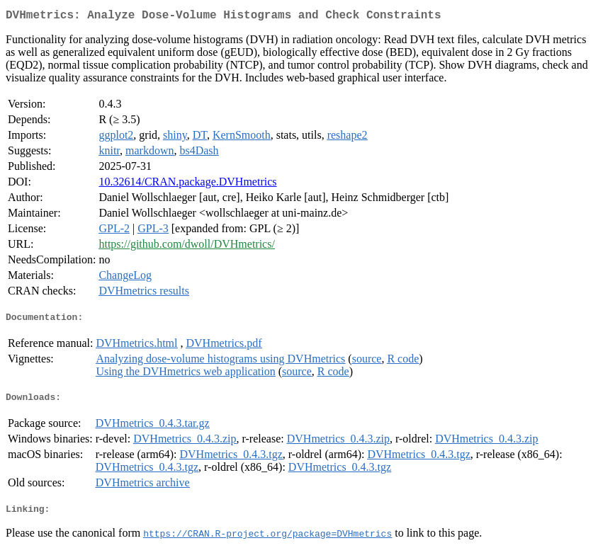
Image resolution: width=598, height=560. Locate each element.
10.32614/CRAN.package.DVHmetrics (187, 184)
